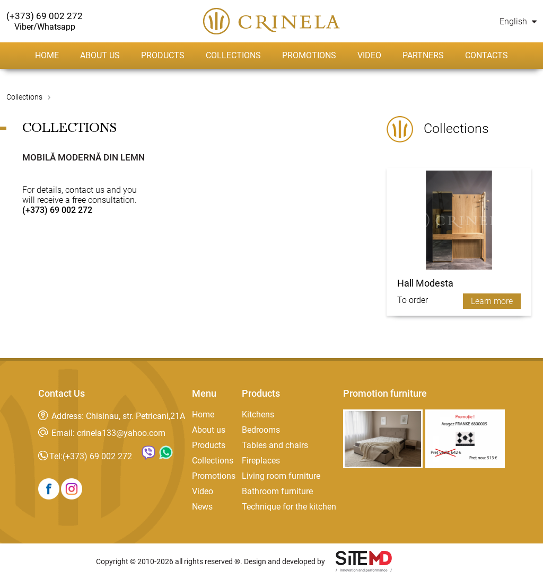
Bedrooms (261, 430)
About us (100, 55)
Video (369, 55)
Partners (423, 55)
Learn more (492, 301)
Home (47, 55)
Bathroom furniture (277, 491)
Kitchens (258, 414)
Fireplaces (261, 461)
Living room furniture (281, 476)
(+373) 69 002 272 (97, 456)
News (202, 507)
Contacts (486, 55)
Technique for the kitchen (289, 507)
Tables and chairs (275, 445)
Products (163, 55)
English (518, 21)
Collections (233, 55)
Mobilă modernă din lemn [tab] (83, 157)
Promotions (309, 55)
